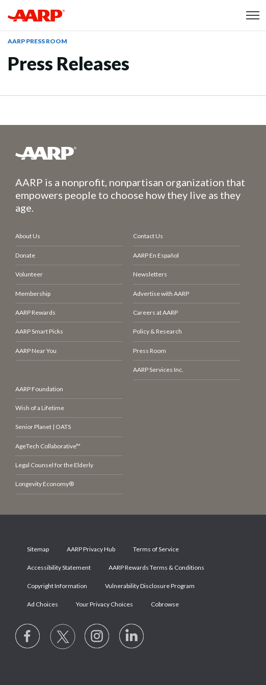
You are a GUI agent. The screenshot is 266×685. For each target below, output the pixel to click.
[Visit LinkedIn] (132, 636)
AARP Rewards (35, 312)
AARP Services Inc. (158, 369)
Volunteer (29, 274)
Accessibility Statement (59, 567)
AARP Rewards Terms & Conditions (156, 567)
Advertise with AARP (161, 293)
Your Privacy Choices (104, 604)
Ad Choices (42, 604)
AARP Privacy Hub (91, 549)
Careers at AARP (155, 312)
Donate (25, 255)
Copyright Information (57, 586)
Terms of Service (156, 549)
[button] (253, 15)
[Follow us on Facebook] (28, 636)
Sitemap (38, 549)
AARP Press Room (37, 41)
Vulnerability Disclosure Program (150, 586)
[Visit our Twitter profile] (62, 636)
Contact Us (148, 236)
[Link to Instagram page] (97, 636)
